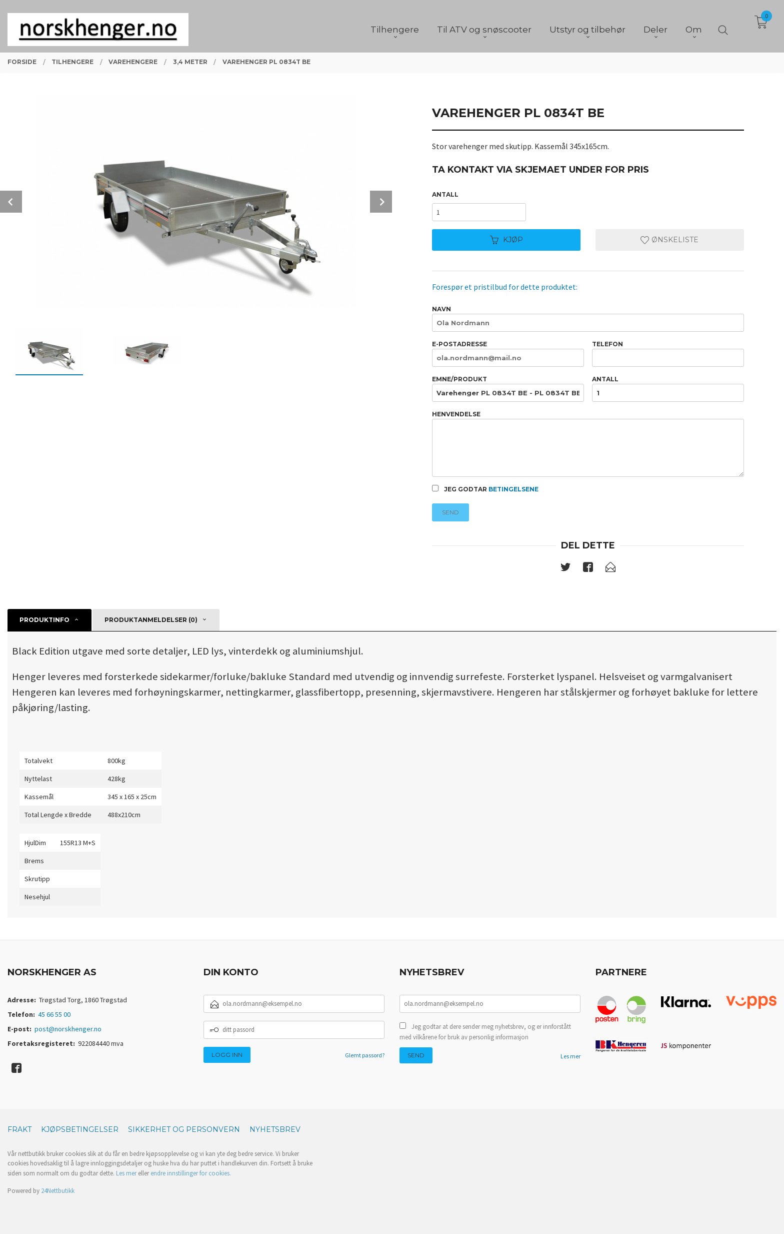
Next (381, 202)
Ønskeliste (669, 239)
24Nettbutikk (57, 1190)
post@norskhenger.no (68, 1028)
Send (450, 512)
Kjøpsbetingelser (79, 1129)
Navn (588, 318)
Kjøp (506, 239)
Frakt (20, 1129)
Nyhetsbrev (275, 1129)
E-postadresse (508, 353)
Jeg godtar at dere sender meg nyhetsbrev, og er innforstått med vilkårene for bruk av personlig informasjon (485, 1032)
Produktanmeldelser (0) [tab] (151, 620)
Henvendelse (588, 443)
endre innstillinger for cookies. (190, 1173)
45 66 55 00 (54, 1014)
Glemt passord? (364, 1055)
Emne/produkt (508, 388)
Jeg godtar (485, 489)
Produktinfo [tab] (45, 620)
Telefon (668, 353)
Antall (445, 194)
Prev (11, 202)
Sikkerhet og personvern (184, 1129)
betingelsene (513, 489)
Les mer (570, 1056)
